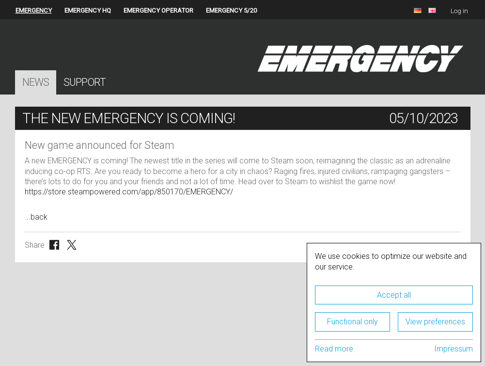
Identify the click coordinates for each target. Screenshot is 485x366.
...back (36, 217)
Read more (334, 348)
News (35, 82)
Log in (459, 11)
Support (84, 82)
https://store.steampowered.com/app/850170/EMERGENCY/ (129, 191)
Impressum (453, 348)
